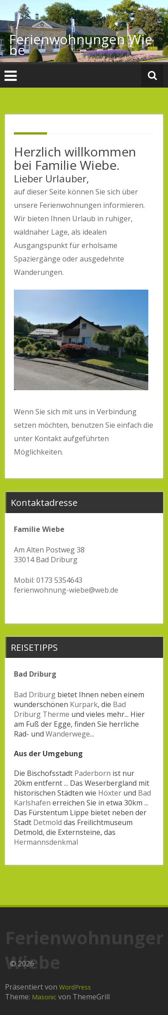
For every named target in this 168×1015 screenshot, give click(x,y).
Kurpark (84, 704)
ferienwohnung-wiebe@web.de (66, 590)
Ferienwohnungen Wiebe (80, 44)
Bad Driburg (35, 694)
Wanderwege (68, 734)
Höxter (109, 793)
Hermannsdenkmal (46, 842)
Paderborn (92, 773)
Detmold (47, 822)
